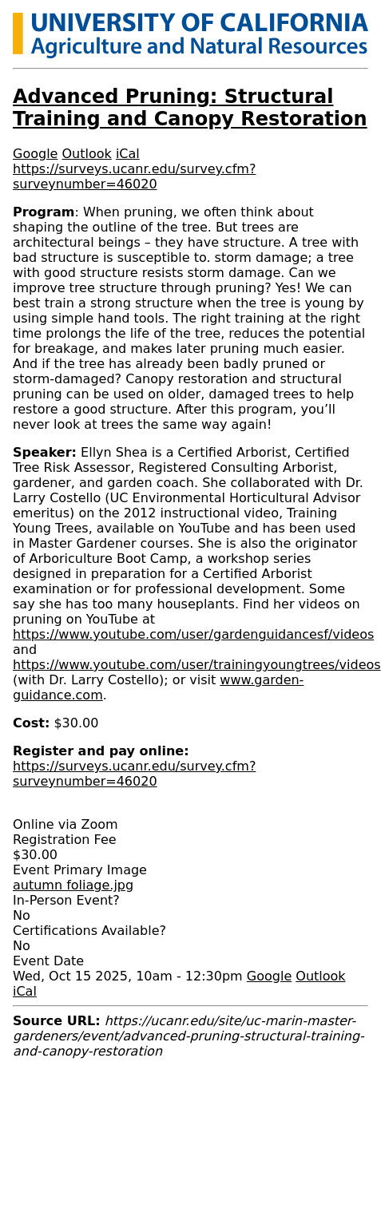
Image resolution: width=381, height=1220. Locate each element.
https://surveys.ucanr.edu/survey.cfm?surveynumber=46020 (134, 176)
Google (35, 153)
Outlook (87, 153)
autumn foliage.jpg (73, 885)
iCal (128, 153)
